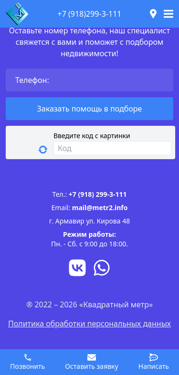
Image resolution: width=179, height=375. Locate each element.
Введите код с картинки (91, 135)
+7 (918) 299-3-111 (98, 194)
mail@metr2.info (100, 207)
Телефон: (32, 80)
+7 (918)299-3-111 (90, 14)
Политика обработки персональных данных (89, 323)
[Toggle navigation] (168, 14)
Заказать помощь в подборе (89, 108)
